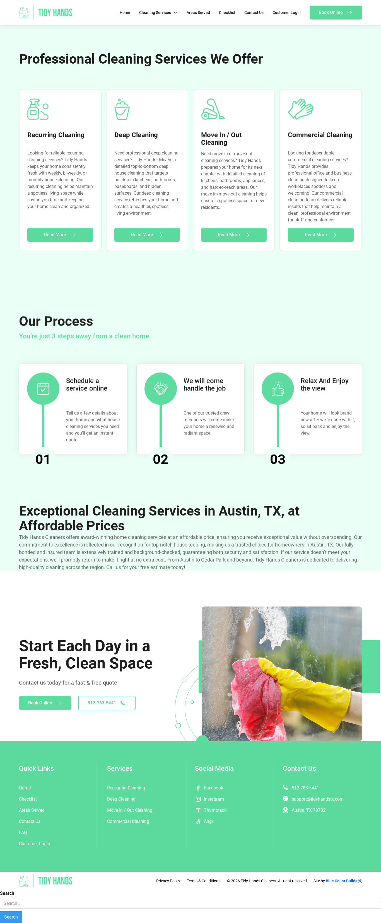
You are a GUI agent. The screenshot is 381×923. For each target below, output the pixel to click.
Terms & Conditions (203, 881)
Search (7, 893)
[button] (158, 13)
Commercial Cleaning (128, 821)
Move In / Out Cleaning (129, 810)
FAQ (23, 832)
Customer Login (287, 12)
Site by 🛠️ (338, 881)
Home (125, 12)
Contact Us (254, 12)
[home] (46, 13)
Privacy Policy (168, 881)
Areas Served (198, 12)
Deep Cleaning (121, 799)
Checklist (227, 12)
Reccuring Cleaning (126, 788)
